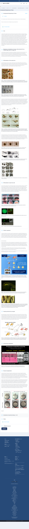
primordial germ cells (18, 226)
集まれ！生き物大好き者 (19, 450)
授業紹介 (14, 490)
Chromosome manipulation (8, 343)
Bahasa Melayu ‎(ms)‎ (14, 508)
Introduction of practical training (9, 415)
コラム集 (17, 451)
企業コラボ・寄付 (7, 446)
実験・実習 (14, 491)
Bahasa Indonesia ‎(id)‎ (14, 507)
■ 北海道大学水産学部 (7, 459)
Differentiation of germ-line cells (9, 182)
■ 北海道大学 (6, 458)
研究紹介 (17, 444)
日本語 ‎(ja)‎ (14, 513)
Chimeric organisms (6, 230)
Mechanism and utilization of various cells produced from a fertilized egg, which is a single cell (13, 50)
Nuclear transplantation (7, 370)
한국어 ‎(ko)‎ (14, 515)
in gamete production (11, 319)
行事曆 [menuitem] (24, 3)
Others (4, 419)
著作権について (17, 459)
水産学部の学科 (17, 441)
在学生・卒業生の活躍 (18, 452)
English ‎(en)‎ (14, 509)
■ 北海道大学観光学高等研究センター (9, 463)
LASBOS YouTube (7, 440)
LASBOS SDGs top (7, 442)
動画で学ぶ (17, 448)
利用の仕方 (16, 458)
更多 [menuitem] (26, 3)
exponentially (17, 62)
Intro (4, 30)
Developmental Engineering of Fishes (9, 13)
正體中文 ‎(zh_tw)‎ (14, 506)
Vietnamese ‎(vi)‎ (14, 511)
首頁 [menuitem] (21, 3)
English (14, 502)
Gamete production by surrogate (9, 311)
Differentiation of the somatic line (9, 60)
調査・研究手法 (17, 446)
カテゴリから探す (18, 447)
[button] (2, 13)
